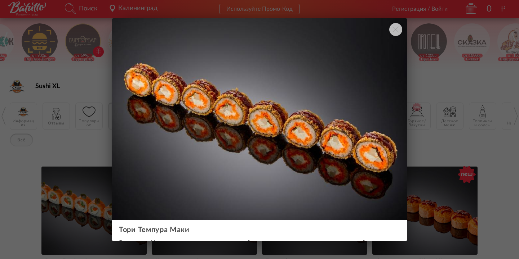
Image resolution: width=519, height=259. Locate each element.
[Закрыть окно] (395, 29)
